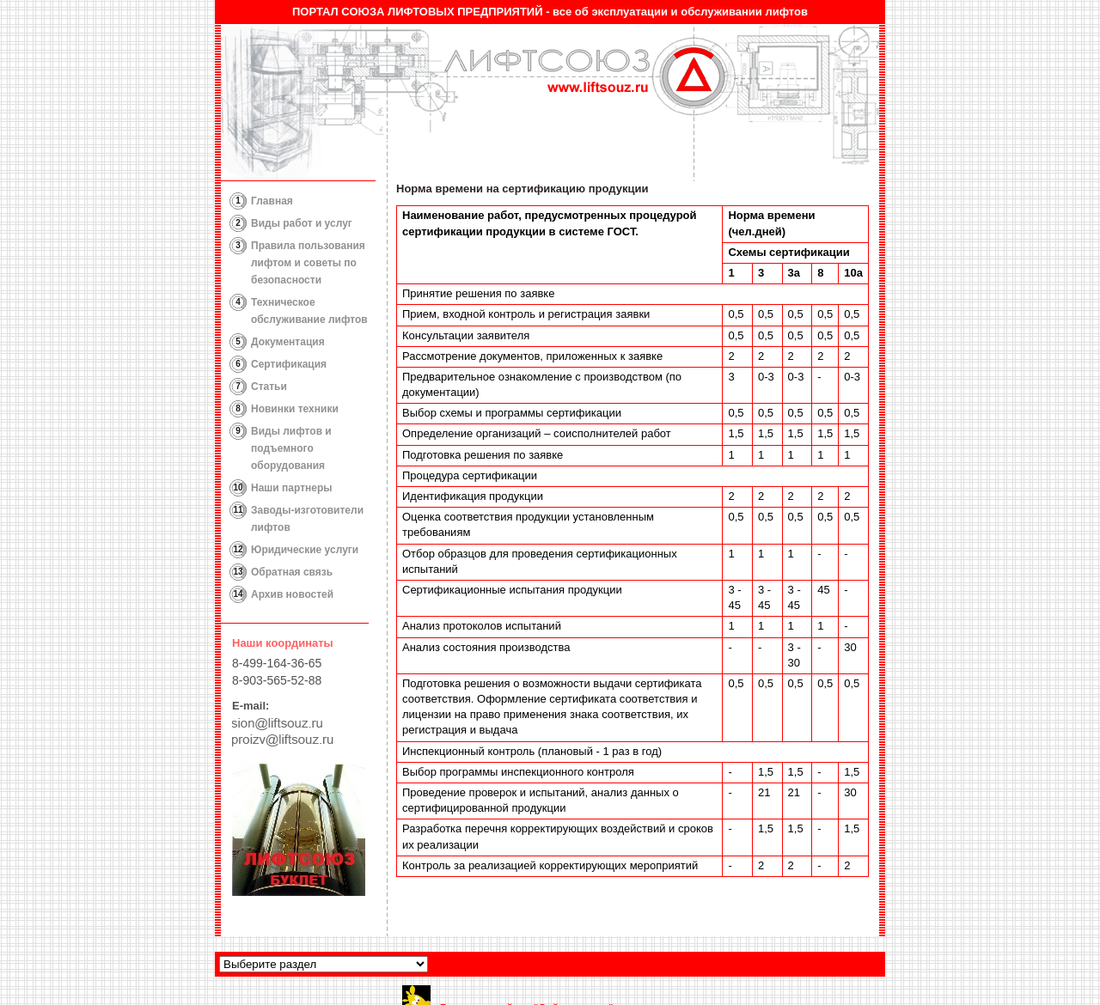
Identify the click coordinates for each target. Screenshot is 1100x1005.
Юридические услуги (304, 550)
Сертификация (289, 364)
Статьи (269, 387)
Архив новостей (292, 594)
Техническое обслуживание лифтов (309, 311)
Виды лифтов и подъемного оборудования (291, 448)
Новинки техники (295, 409)
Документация (288, 342)
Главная (272, 201)
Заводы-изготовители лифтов (307, 518)
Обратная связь (292, 572)
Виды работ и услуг (301, 223)
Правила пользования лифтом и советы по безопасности (308, 263)
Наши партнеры (292, 488)
